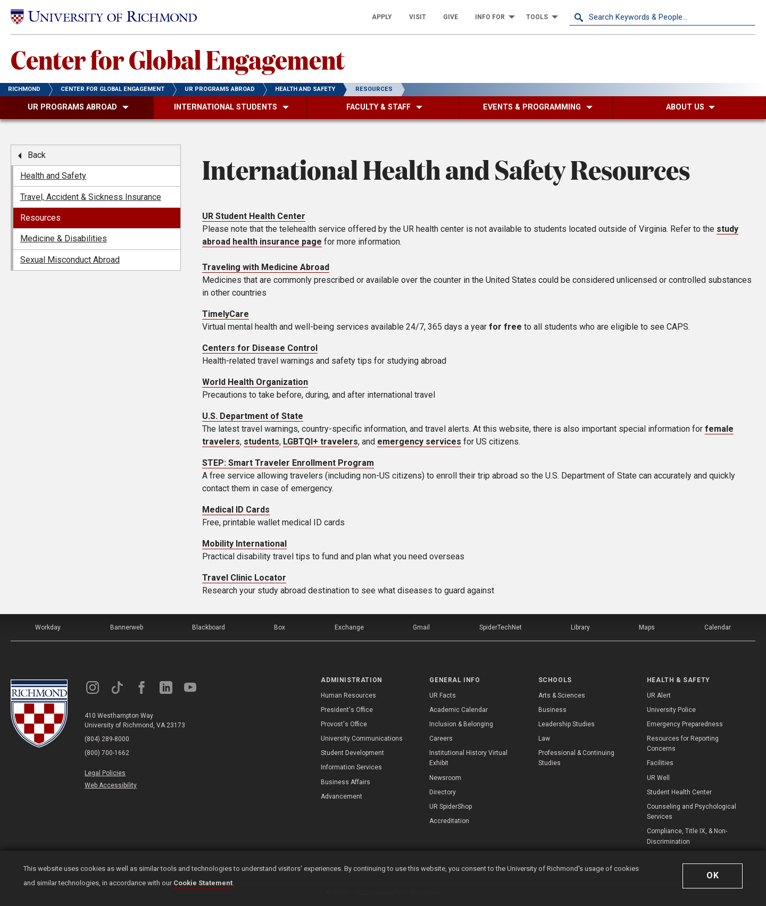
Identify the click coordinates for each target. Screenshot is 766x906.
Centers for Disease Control (260, 348)
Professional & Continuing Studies (576, 758)
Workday (48, 627)
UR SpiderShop (450, 806)
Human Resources (348, 695)
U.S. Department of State (252, 416)
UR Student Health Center (253, 216)
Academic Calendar (458, 710)
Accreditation (449, 821)
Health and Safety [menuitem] (53, 176)
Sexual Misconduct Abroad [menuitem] (70, 260)
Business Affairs (345, 782)
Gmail (421, 627)
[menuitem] (382, 17)
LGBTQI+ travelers (320, 442)
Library (580, 627)
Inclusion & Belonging (461, 724)
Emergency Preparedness (685, 724)
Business (552, 710)
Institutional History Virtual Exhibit (468, 758)
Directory (442, 792)
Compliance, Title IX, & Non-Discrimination (687, 836)
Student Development (352, 753)
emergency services (419, 442)
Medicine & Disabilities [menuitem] (63, 238)
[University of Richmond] (104, 17)
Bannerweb (126, 627)
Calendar (717, 627)
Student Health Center (679, 792)
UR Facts (442, 695)
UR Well (658, 778)
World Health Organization (255, 382)
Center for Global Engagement (178, 59)
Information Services (351, 767)
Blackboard (208, 627)
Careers (441, 738)
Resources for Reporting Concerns (683, 743)
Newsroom (445, 778)
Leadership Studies (566, 724)
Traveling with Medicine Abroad (265, 267)
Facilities (660, 763)
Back (37, 155)
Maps (647, 627)
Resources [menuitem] (40, 218)
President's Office (347, 710)
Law (544, 738)
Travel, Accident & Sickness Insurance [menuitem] (90, 197)
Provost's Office (344, 724)
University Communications (362, 738)
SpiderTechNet (500, 627)
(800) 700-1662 (107, 753)
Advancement (341, 796)
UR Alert (659, 695)
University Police (671, 710)
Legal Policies (105, 773)
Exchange (349, 627)
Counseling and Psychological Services (691, 811)
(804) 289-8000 (107, 739)
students (261, 442)
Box (279, 627)
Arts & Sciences (561, 695)
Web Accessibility (111, 785)
